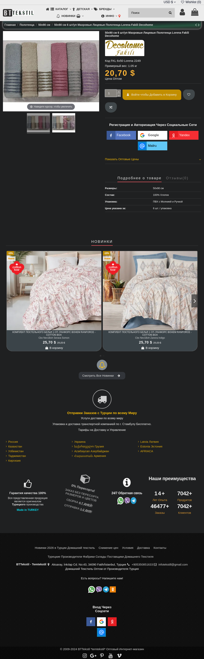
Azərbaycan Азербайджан (91, 451)
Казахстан (15, 446)
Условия (127, 547)
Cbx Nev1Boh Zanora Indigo (150, 337)
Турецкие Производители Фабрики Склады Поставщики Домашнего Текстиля (101, 556)
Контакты (160, 547)
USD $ (170, 2)
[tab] (153, 160)
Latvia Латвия (149, 441)
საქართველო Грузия (89, 446)
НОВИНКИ (102, 242)
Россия (13, 441)
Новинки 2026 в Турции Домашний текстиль (65, 547)
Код (107, 60)
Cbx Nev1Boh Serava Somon (53, 337)
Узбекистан (16, 451)
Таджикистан (17, 456)
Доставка (143, 547)
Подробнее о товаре (139, 178)
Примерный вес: (116, 65)
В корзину (54, 347)
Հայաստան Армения (90, 456)
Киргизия (14, 460)
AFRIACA (146, 451)
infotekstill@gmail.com (173, 564)
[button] (61, 9)
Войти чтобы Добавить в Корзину (152, 94)
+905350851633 (142, 564)
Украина (79, 441)
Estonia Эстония (151, 446)
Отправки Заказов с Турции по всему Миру (101, 413)
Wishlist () (191, 2)
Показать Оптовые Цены (153, 159)
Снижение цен (108, 547)
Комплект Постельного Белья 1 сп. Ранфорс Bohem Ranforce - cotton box (53, 333)
